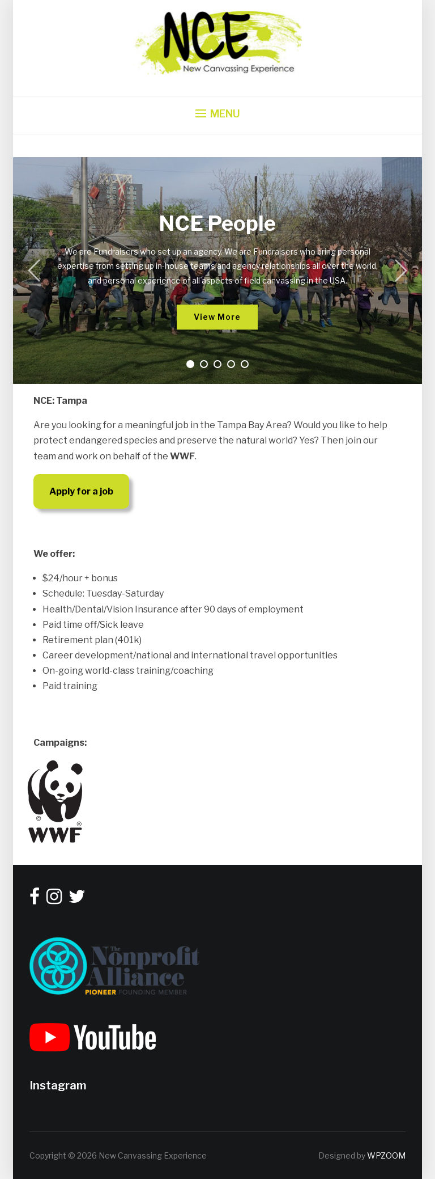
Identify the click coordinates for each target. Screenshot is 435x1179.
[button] (217, 114)
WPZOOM (386, 1155)
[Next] (398, 270)
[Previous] (36, 270)
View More (217, 317)
